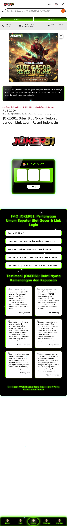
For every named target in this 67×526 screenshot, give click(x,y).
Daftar (33, 521)
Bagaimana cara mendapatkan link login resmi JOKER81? (33, 241)
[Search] (63, 10)
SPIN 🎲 (33, 187)
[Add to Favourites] (61, 36)
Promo (7, 521)
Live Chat (59, 521)
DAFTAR (50, 19)
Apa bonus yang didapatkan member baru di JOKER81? (32, 265)
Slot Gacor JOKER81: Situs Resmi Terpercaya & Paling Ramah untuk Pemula (33, 388)
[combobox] (33, 10)
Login (20, 521)
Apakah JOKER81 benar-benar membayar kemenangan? (33, 257)
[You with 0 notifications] (57, 4)
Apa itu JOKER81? (16, 233)
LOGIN (16, 19)
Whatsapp (46, 521)
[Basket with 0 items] (63, 4)
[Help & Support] (50, 4)
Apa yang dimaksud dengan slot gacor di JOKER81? (31, 249)
